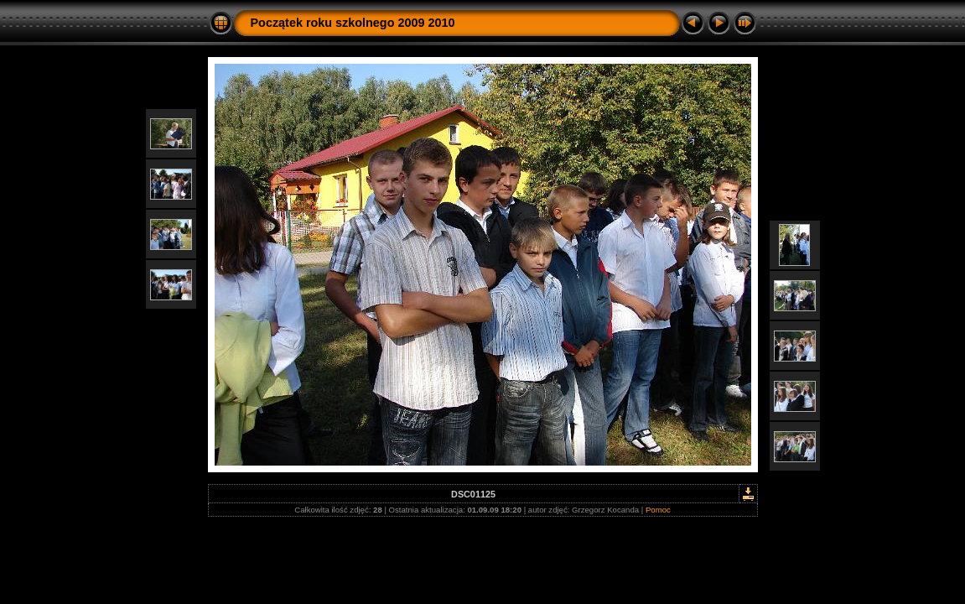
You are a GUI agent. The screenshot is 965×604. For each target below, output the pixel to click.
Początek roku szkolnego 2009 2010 (353, 22)
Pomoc (658, 509)
